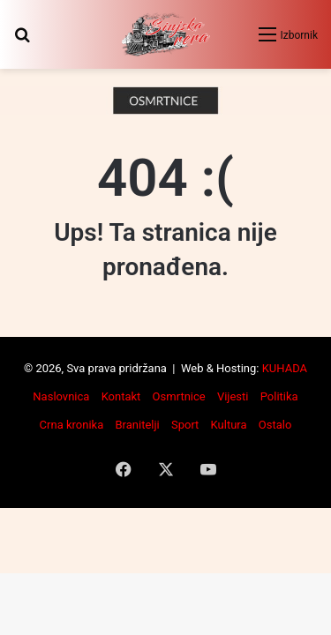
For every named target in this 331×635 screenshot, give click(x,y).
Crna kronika (72, 424)
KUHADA (284, 368)
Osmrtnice (179, 396)
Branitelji (137, 424)
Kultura (229, 424)
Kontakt (121, 396)
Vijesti (233, 396)
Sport (185, 424)
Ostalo (275, 424)
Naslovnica (61, 396)
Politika (279, 396)
